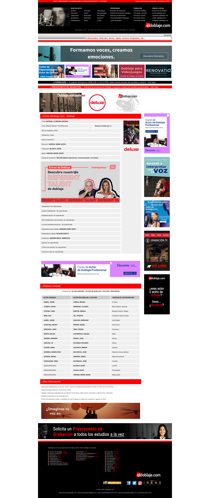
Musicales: (109, 455)
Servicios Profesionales (118, 15)
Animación (87, 15)
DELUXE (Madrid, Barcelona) (67, 158)
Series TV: (109, 453)
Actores (73, 10)
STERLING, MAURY (50, 325)
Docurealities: (110, 460)
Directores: (52, 455)
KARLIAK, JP (48, 343)
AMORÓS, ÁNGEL (79, 356)
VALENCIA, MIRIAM (80, 347)
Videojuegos (101, 10)
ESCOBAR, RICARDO (80, 343)
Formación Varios (139, 18)
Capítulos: (109, 466)
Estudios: (81, 452)
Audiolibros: (110, 461)
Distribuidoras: (82, 455)
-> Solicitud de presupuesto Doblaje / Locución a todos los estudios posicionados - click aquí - (105, 87)
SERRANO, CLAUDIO (80, 306)
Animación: (109, 456)
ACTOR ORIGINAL (78, 291)
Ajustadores (75, 18)
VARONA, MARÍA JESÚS (57, 144)
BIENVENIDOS (64, 1)
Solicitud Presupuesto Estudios (120, 13)
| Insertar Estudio (83, 158)
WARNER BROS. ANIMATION (60, 238)
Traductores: (53, 458)
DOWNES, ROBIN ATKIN (52, 352)
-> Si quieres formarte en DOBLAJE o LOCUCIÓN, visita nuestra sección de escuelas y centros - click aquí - (105, 82)
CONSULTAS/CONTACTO (90, 1)
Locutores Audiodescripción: (58, 464)
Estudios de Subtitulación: (86, 453)
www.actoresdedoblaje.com (68, 492)
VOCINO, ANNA (49, 347)
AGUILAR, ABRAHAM (81, 320)
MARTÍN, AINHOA (79, 311)
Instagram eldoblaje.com (160, 20)
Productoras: (82, 458)
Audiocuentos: (110, 463)
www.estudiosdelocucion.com (107, 492)
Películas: (109, 452)
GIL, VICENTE (78, 315)
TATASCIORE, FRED (51, 361)
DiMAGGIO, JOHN (50, 329)
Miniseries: (109, 464)
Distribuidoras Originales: (86, 456)
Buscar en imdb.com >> (103, 126)
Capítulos (100, 18)
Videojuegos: (110, 468)
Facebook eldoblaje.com (160, 15)
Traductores (75, 15)
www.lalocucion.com (144, 492)
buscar (167, 35)
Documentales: (111, 458)
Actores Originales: (55, 453)
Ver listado (94, 158)
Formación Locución (140, 13)
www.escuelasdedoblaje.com (127, 492)
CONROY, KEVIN (49, 306)
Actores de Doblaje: (55, 452)
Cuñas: (108, 471)
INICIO (56, 1)
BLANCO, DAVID (55, 149)
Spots (86, 20)
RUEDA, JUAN (78, 338)
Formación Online (139, 20)
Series (86, 13)
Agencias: (81, 460)
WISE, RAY (47, 315)
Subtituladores (75, 20)
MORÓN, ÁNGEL (79, 325)
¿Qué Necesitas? (116, 20)
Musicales (87, 18)
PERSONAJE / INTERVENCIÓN (123, 297)
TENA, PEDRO (78, 329)
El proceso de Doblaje (159, 10)
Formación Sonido (139, 15)
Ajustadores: (53, 456)
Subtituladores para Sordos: (58, 463)
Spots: (108, 469)
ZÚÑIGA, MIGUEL (79, 302)
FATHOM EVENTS (62, 233)
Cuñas (99, 20)
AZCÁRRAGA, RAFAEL (81, 334)
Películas (87, 10)
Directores (74, 13)
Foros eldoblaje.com (159, 13)
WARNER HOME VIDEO (67, 229)
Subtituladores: (54, 460)
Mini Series (100, 15)
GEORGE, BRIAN (50, 356)
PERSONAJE (115, 291)
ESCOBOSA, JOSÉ (80, 352)
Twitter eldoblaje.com (159, 18)
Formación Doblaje (140, 10)
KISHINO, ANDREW (50, 338)
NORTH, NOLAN (49, 334)
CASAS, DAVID (78, 370)
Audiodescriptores (55, 461)
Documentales (101, 13)
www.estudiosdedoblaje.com (87, 492)
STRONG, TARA (49, 311)
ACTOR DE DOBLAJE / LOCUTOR (98, 291)
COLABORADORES (75, 1)
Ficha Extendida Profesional (119, 18)
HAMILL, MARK (49, 302)
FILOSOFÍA (103, 1)
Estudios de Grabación (117, 10)
